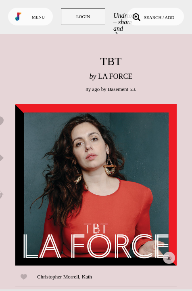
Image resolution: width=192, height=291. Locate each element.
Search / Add (152, 16)
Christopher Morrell (58, 277)
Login (83, 16)
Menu (38, 17)
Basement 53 (121, 89)
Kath (87, 277)
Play (96, 185)
